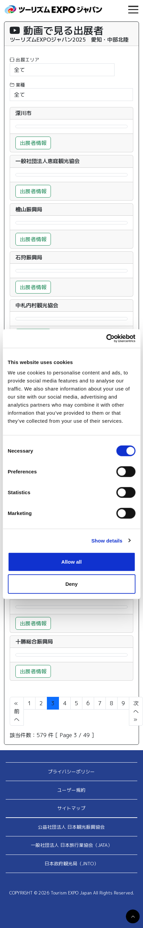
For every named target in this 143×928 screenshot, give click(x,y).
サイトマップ (71, 808)
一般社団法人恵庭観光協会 (47, 161)
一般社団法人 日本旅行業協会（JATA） (71, 845)
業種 (17, 85)
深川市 (23, 113)
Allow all (71, 562)
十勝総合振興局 (34, 641)
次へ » (136, 711)
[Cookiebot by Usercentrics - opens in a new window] (106, 338)
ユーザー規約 (71, 790)
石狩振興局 (28, 257)
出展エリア (24, 59)
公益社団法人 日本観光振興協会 (71, 827)
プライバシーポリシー (71, 771)
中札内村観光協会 (36, 305)
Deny (71, 583)
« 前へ (16, 711)
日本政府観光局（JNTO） (71, 863)
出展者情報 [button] (33, 143)
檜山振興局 (28, 209)
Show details (107, 540)
